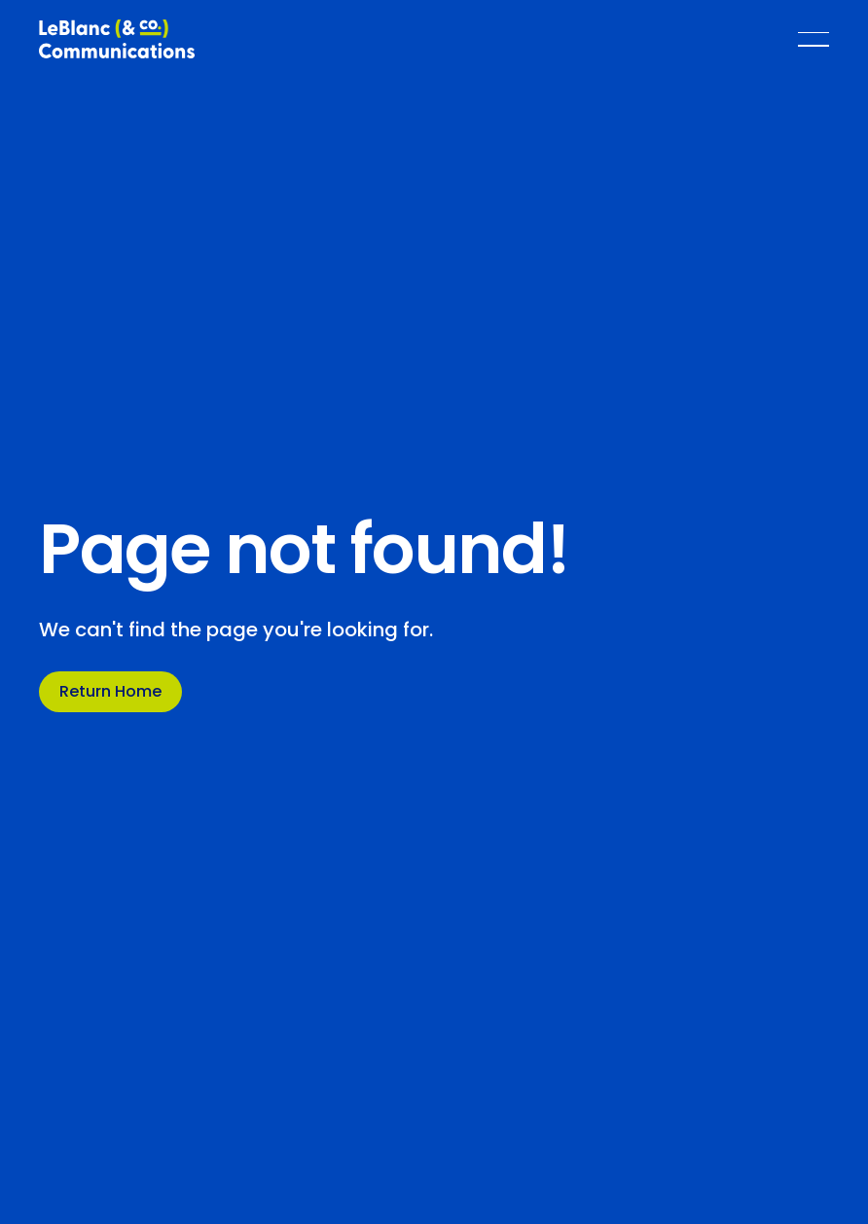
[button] (813, 39)
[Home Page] (117, 39)
